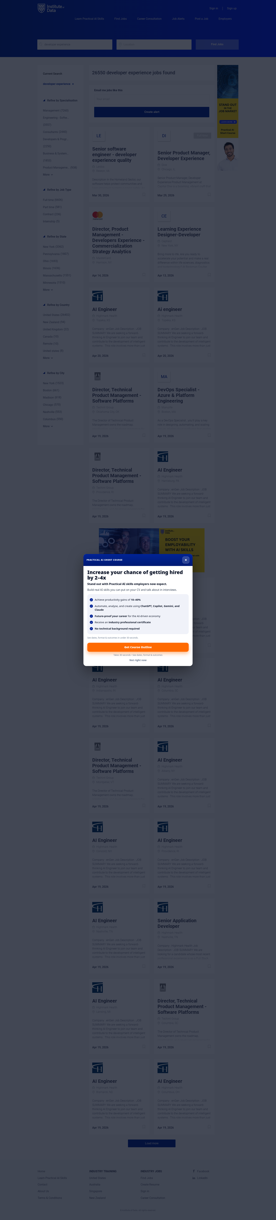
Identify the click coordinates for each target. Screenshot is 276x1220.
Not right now (138, 660)
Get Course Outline (138, 647)
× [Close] (186, 559)
